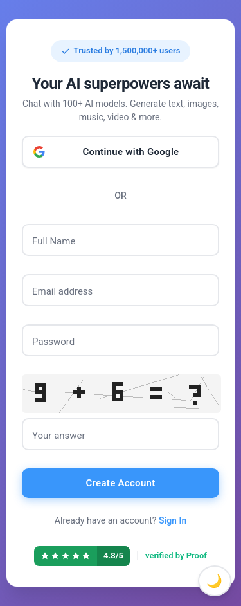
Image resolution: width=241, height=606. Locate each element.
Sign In (172, 520)
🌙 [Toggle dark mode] (214, 581)
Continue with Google (131, 152)
